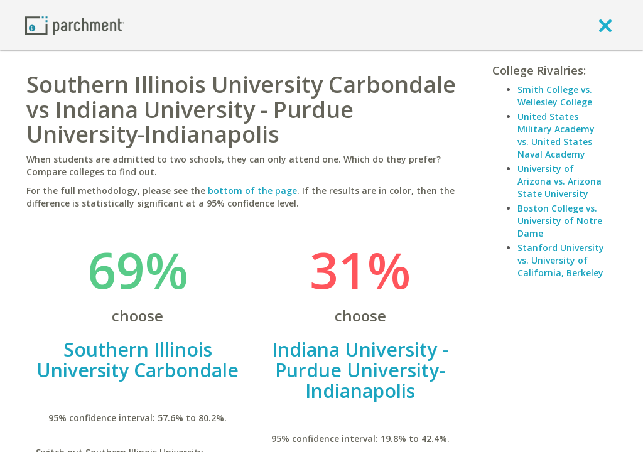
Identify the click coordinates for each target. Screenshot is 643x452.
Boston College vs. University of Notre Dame (559, 220)
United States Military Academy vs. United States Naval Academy (556, 135)
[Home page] (74, 25)
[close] (605, 25)
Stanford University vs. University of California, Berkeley (560, 260)
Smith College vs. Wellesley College (554, 95)
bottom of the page (252, 190)
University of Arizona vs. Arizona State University (559, 181)
